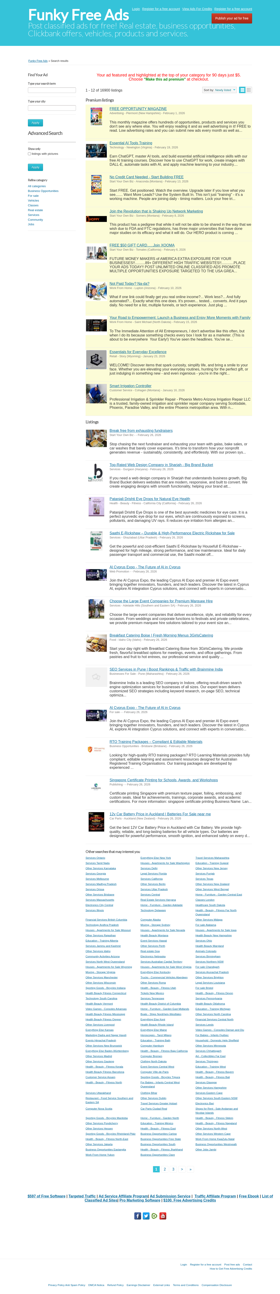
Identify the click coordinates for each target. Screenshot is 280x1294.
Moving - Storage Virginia (100, 972)
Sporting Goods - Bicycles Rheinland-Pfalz (110, 1133)
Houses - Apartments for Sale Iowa (215, 930)
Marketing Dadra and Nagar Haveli (106, 1035)
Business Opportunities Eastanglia (106, 1149)
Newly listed (223, 90)
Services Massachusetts (100, 899)
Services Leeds (204, 1024)
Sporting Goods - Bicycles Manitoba (107, 1117)
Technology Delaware (153, 910)
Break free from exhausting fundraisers (141, 431)
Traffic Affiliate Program (215, 1196)
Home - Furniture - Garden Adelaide (161, 904)
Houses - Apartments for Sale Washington (165, 862)
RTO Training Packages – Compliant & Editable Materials (156, 742)
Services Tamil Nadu (98, 862)
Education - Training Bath (155, 1040)
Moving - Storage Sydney (155, 924)
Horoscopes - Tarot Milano (155, 1035)
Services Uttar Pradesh (154, 889)
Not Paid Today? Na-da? (129, 284)
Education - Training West (210, 1066)
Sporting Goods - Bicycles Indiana (106, 987)
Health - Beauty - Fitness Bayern (214, 1071)
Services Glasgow (206, 1082)
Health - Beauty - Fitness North (104, 1082)
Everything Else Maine (153, 1029)
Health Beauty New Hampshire (213, 935)
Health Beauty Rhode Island (156, 1024)
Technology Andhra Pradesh (102, 924)
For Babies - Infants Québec (212, 1035)
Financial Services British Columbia (106, 919)
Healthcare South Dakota (210, 904)
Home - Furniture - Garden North (159, 1117)
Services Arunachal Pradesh (212, 972)
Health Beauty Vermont (99, 1003)
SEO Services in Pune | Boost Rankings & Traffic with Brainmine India (166, 669)
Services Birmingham (208, 956)
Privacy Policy (56, 1285)
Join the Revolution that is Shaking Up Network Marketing (156, 211)
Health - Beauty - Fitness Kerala (104, 1066)
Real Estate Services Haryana (158, 899)
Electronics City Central (99, 904)
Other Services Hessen (99, 1128)
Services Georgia (96, 873)
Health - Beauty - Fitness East (158, 1128)
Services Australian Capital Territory (161, 961)
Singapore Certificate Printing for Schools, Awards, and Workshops (164, 780)
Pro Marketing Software (139, 1200)
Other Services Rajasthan (101, 935)
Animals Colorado (205, 951)
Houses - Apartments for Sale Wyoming (109, 966)
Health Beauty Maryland (209, 945)
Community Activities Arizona (103, 956)
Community (35, 219)
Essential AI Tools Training (131, 143)
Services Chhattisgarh (208, 1050)
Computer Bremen (151, 1056)
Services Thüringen (206, 1061)
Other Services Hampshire (210, 1087)
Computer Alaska (150, 919)
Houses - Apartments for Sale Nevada (162, 930)
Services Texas (204, 878)
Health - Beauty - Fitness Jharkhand (161, 1149)
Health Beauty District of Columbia (160, 1003)
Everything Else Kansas (99, 1029)
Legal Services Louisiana (210, 982)
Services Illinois (95, 910)
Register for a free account (161, 9)
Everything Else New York (155, 857)
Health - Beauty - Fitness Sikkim (214, 1117)
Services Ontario (95, 857)
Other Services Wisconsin (101, 982)
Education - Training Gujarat (211, 862)
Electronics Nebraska (153, 956)
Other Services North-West (211, 1128)
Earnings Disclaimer (138, 1285)
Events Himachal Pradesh (101, 1040)
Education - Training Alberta (102, 940)
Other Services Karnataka (101, 868)
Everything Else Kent (152, 1019)
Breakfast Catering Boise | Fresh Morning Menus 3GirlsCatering (161, 635)
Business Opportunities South (157, 1144)
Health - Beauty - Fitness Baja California (164, 1050)
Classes (33, 205)
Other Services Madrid (99, 1056)
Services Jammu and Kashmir (103, 945)
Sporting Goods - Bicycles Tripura (160, 1077)
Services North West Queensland (105, 961)
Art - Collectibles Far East (210, 1056)
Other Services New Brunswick (104, 1045)
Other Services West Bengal (212, 889)
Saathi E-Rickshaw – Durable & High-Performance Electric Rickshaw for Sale (172, 533)
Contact (247, 1264)
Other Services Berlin (153, 883)
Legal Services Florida (153, 873)
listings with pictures (45, 153)
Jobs (31, 224)
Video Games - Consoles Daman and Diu (219, 1029)
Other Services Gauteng (100, 1061)
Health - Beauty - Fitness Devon (214, 993)
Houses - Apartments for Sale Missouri (108, 930)
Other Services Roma (153, 982)
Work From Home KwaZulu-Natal (214, 1138)
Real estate (35, 210)
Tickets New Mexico (152, 993)
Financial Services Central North (214, 1019)
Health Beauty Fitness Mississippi (105, 1014)
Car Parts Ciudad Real (153, 1108)
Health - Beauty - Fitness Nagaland (216, 1123)
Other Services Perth (152, 945)
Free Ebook (249, 1196)
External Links (161, 1285)
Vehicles (33, 200)
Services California (151, 878)
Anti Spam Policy (75, 1285)
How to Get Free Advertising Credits (231, 1268)
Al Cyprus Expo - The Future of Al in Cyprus (145, 567)
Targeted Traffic (82, 1196)
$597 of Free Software (46, 1196)
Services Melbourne (97, 878)
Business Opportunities (43, 191)
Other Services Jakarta (99, 1144)
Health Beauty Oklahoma (210, 1003)
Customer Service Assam (100, 1077)
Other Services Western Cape (213, 1133)
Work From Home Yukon (100, 1154)
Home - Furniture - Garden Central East (218, 894)
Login (136, 9)
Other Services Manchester (102, 977)
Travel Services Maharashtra (212, 857)
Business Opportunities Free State (160, 1138)
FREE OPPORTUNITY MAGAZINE (138, 109)
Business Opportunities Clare (157, 1154)
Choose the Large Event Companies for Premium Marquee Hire (161, 601)
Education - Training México (156, 1123)
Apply (35, 122)
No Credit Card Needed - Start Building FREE (147, 177)
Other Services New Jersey (211, 868)
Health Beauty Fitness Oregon (103, 1019)
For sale (33, 195)
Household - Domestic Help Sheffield (217, 1040)
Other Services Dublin (153, 1098)
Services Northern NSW (209, 961)
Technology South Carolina (101, 998)
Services (33, 215)
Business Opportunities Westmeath (216, 1144)
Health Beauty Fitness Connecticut (106, 993)
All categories (37, 186)
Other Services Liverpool (100, 1024)
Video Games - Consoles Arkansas (106, 1008)
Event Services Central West (157, 1066)
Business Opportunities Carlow (158, 1133)
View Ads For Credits (197, 9)
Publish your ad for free (231, 18)
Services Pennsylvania (208, 998)
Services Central (150, 894)
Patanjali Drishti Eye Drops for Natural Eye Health (150, 499)
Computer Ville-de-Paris (154, 1071)
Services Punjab (205, 873)
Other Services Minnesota (210, 1045)
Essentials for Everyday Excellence (138, 352)
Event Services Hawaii (153, 940)
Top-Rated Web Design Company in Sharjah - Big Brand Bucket (161, 465)
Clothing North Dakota (153, 1061)
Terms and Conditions (186, 1285)
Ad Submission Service (170, 1196)
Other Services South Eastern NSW (216, 1098)
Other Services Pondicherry (102, 1123)
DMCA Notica (96, 1285)
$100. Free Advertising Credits (189, 1200)
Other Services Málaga (208, 919)
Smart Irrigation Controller (130, 386)
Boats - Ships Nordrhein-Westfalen (160, 1014)
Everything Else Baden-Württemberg (107, 1050)
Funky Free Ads (78, 15)
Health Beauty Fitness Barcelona (105, 1071)
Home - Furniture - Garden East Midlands (164, 1008)
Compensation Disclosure (217, 1285)
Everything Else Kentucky (155, 972)
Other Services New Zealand (212, 883)
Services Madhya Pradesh (101, 883)
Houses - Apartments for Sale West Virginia (165, 966)
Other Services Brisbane (100, 894)
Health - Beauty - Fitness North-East (107, 1138)
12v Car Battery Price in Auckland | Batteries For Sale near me (160, 814)
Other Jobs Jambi (205, 1149)
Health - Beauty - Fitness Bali (212, 1077)
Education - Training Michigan (212, 1008)
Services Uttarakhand (98, 1092)
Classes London (204, 899)
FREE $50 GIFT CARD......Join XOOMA (142, 245)
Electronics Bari (204, 1103)
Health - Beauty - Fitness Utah (158, 987)
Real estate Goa (150, 951)
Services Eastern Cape (209, 1092)
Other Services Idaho (98, 951)
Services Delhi (148, 868)
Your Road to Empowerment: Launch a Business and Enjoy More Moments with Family (180, 318)
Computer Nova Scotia (99, 1108)
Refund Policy (115, 1285)
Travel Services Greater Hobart (158, 1103)
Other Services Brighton (209, 977)
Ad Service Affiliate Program (123, 1196)
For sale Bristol (204, 987)
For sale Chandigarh (207, 966)
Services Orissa (95, 889)
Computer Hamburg (152, 1045)
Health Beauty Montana (154, 935)
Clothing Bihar (148, 1092)
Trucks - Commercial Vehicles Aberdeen (164, 977)
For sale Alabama (205, 924)
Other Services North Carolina (213, 1014)
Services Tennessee (152, 998)
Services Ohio (203, 940)
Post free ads (232, 1264)
